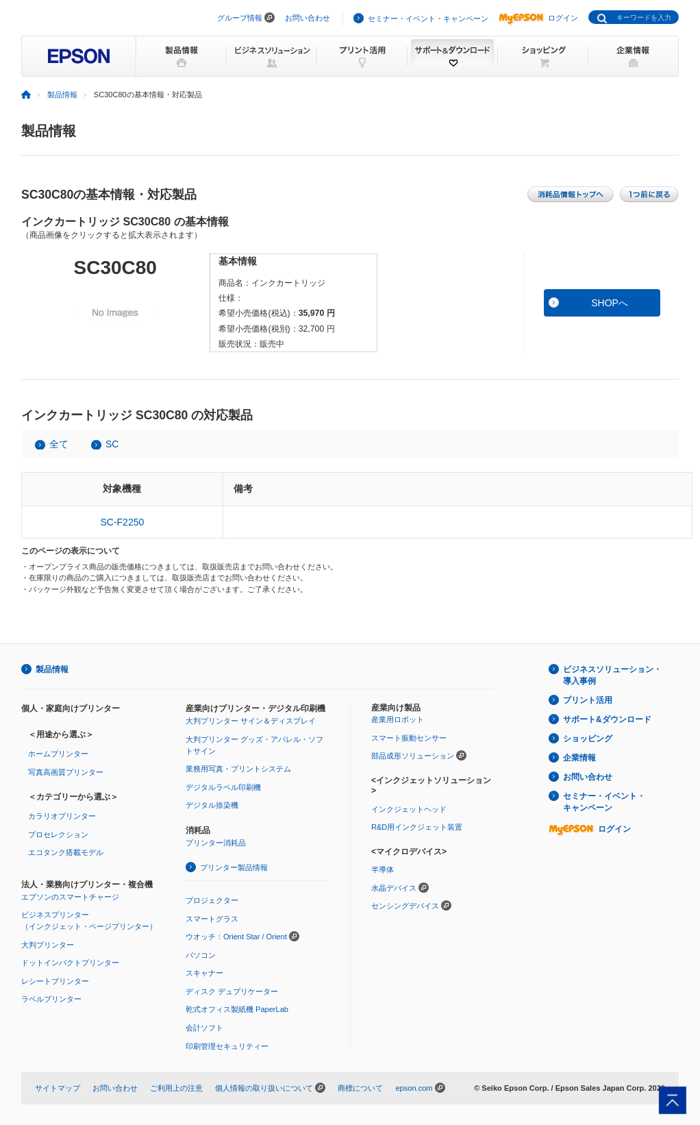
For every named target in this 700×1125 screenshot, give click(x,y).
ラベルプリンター (51, 999)
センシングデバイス (405, 906)
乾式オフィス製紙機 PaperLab (237, 1009)
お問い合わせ (307, 18)
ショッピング (587, 738)
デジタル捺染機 (212, 805)
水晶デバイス (393, 888)
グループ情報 (239, 18)
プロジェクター (212, 900)
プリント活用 (587, 700)
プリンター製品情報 (234, 867)
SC (111, 443)
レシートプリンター (55, 981)
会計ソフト (204, 1028)
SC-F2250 (122, 522)
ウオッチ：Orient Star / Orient (236, 936)
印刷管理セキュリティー (227, 1046)
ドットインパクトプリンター (70, 963)
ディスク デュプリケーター (232, 991)
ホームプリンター (58, 754)
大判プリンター (47, 945)
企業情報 (579, 758)
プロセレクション (58, 834)
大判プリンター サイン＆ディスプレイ (251, 721)
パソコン (201, 955)
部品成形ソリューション (412, 756)
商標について (360, 1088)
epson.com (413, 1088)
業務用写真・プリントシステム (238, 769)
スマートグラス (212, 919)
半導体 (382, 869)
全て (58, 443)
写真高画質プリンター (65, 772)
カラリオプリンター (62, 816)
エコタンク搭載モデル (65, 852)
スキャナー (204, 973)
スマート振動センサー (409, 738)
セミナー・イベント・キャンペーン (428, 18)
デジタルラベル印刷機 (223, 787)
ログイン (538, 18)
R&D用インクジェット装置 (416, 827)
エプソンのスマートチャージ (70, 897)
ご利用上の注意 (176, 1088)
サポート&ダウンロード (607, 719)
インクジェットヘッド (409, 809)
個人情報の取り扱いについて (264, 1088)
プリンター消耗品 (216, 843)
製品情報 (62, 94)
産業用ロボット (397, 719)
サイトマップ (57, 1088)
